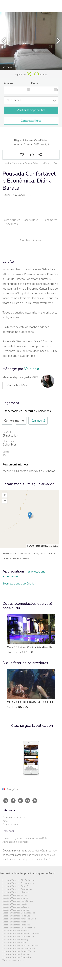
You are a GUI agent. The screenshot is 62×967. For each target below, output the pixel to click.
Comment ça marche (13, 817)
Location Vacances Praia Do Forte (18, 948)
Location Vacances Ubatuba (15, 892)
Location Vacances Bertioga (15, 939)
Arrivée (8, 83)
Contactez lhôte (31, 121)
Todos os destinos (13, 960)
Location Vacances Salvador (15, 907)
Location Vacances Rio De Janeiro (18, 880)
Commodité (38, 421)
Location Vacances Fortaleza (16, 924)
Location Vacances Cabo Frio (16, 886)
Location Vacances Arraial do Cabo (19, 918)
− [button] (5, 501)
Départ (35, 83)
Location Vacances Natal (14, 942)
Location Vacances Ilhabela (15, 930)
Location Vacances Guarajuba (16, 957)
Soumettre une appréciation (19, 583)
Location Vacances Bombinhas (17, 889)
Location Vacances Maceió (15, 921)
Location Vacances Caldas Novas (18, 936)
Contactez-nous (11, 824)
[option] (31, 636)
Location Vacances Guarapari (16, 910)
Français (10, 789)
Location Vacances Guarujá (15, 898)
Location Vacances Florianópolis (18, 883)
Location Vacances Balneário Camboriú (21, 933)
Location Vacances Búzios (14, 895)
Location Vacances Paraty (14, 904)
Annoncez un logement (15, 841)
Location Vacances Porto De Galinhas (20, 945)
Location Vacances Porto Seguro (18, 915)
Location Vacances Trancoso (16, 954)
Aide (5, 821)
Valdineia (31, 368)
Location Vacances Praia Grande (17, 901)
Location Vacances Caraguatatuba (18, 912)
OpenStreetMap (38, 545)
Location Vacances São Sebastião (18, 927)
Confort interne (14, 421)
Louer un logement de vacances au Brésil (25, 838)
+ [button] (5, 495)
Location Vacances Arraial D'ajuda (18, 951)
